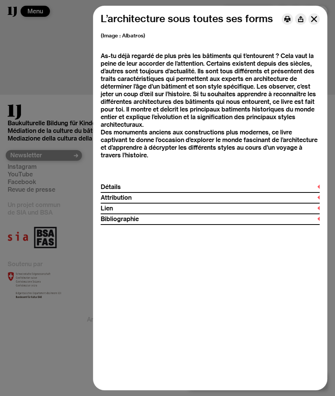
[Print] (287, 19)
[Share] (300, 19)
